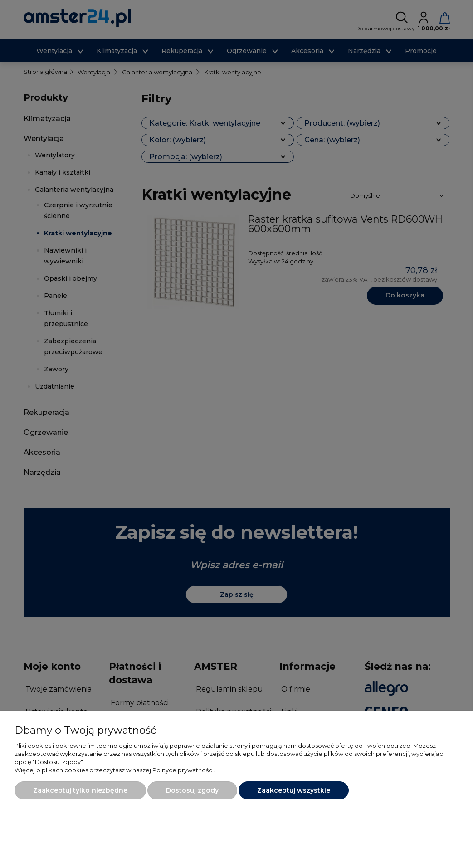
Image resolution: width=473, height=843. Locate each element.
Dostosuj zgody (192, 790)
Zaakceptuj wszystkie (293, 790)
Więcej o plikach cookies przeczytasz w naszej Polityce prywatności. (115, 770)
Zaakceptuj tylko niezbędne (80, 790)
